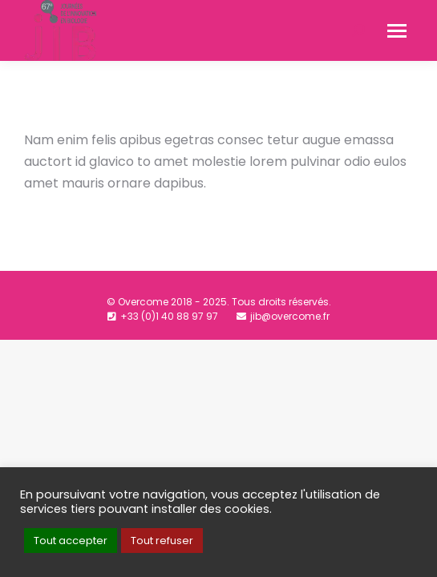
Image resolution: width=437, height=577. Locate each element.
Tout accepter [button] (70, 540)
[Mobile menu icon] (397, 30)
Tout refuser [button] (162, 540)
